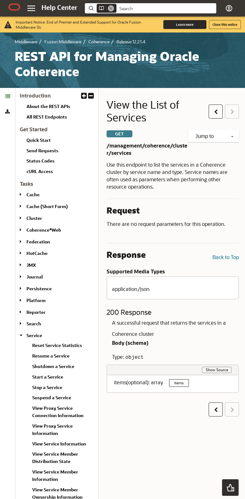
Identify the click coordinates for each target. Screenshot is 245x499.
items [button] (179, 382)
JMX (31, 265)
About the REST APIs (48, 106)
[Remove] (111, 8)
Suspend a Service (51, 397)
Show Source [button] (217, 369)
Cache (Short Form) (47, 206)
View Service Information (59, 444)
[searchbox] (166, 8)
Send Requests (42, 151)
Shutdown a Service (53, 366)
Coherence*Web (43, 230)
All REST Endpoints (46, 117)
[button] (229, 8)
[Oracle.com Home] (14, 7)
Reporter (36, 312)
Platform (36, 300)
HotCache (37, 253)
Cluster (34, 218)
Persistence (39, 289)
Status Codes (40, 161)
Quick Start (38, 140)
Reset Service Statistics (57, 345)
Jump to (214, 136)
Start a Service (47, 377)
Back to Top (225, 257)
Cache (33, 195)
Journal (34, 277)
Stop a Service (47, 387)
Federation (38, 242)
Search (33, 324)
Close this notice (224, 24)
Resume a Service (51, 356)
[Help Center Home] (59, 7)
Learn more (185, 24)
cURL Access (39, 171)
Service (34, 335)
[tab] (7, 96)
